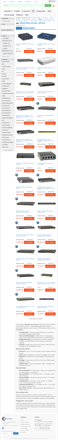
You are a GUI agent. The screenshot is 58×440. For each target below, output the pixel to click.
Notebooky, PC (8, 11)
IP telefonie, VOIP (26, 19)
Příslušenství (19, 15)
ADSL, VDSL (45, 18)
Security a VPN (34, 21)
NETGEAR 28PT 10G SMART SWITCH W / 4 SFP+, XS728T (25, 235)
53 (9, 46)
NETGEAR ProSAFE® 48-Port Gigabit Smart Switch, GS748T (25, 68)
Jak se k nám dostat (24, 430)
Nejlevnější (25, 28)
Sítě (33, 11)
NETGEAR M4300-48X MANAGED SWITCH (45, 116)
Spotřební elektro (40, 11)
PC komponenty (26, 11)
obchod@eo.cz (39, 425)
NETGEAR (22, 25)
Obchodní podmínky (25, 422)
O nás (5, 1)
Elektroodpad (23, 432)
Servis (36, 1)
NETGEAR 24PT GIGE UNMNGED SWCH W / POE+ (25, 164)
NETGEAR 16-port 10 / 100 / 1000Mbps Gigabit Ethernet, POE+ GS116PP (45, 141)
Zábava (49, 11)
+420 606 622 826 (40, 424)
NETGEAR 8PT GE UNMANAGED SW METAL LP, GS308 (45, 92)
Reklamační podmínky (25, 424)
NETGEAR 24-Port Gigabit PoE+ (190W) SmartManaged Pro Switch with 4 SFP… (24, 141)
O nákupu (12, 1)
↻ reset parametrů (7, 150)
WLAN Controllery (48, 19)
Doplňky (18, 19)
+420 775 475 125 (48, 424)
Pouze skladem (6, 21)
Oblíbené (19, 28)
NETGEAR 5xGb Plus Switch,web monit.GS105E (45, 164)
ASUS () (5, 43)
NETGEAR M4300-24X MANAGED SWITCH (24, 187)
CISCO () (6, 46)
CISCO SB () (7, 54)
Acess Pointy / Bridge (35, 18)
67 (12, 54)
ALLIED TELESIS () (7, 39)
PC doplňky (17, 11)
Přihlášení (52, 1)
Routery (34, 19)
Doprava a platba (24, 428)
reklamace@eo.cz (47, 425)
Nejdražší (32, 28)
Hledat (48, 5)
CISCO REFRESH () (7, 50)
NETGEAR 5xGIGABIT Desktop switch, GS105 (25, 44)
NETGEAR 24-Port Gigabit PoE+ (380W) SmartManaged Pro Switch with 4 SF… (24, 117)
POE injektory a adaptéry (22, 21)
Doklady (20, 1)
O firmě (22, 420)
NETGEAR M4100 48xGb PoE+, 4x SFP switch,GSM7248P (25, 307)
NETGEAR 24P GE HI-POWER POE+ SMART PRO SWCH (45, 307)
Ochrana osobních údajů (25, 426)
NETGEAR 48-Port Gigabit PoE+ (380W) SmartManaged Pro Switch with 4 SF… (46, 188)
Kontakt (46, 438)
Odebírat (16, 433)
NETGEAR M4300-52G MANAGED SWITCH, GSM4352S (24, 283)
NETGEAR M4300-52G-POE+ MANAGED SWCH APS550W (44, 235)
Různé (26, 15)
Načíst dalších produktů (36, 319)
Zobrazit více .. (5, 56)
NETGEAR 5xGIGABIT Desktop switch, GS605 (46, 68)
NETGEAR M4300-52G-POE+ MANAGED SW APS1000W (23, 211)
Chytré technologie (9, 15)
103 (10, 41)
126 (11, 51)
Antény (51, 18)
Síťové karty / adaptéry (45, 21)
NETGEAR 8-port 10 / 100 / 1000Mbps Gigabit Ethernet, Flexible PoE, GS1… (25, 92)
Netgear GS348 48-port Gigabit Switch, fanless (45, 211)
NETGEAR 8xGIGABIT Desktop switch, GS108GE (46, 44)
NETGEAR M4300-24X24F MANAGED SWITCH (25, 259)
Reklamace (28, 1)
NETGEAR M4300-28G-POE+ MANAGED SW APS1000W (44, 259)
